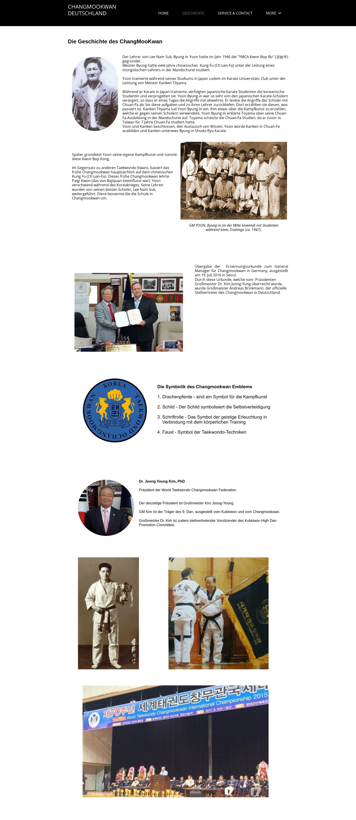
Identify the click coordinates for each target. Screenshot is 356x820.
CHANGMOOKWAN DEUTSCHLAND (92, 10)
